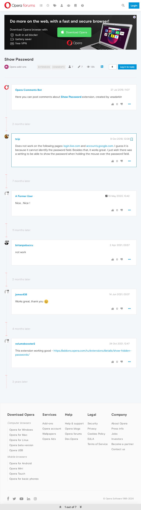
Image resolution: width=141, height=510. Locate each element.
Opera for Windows (21, 419)
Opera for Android (20, 452)
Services (49, 404)
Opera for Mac (18, 424)
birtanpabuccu (24, 234)
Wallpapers (49, 423)
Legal (92, 404)
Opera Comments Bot (28, 79)
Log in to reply (127, 56)
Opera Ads (49, 428)
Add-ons (47, 412)
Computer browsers (19, 412)
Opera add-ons (18, 56)
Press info (117, 417)
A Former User (24, 185)
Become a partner (122, 433)
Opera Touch (17, 462)
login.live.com (72, 135)
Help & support (74, 412)
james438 (21, 283)
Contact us (118, 438)
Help (68, 404)
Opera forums (73, 423)
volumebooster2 (25, 333)
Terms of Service (98, 433)
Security (93, 412)
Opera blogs (72, 417)
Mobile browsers (17, 446)
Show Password (71, 86)
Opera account (51, 417)
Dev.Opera (71, 428)
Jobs (114, 423)
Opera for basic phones (24, 468)
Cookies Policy (96, 423)
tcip (17, 128)
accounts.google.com (99, 135)
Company (119, 404)
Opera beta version (21, 434)
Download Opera (76, 21)
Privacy (92, 417)
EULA (91, 428)
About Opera (119, 412)
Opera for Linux (18, 429)
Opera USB (16, 439)
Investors (117, 428)
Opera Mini (16, 457)
